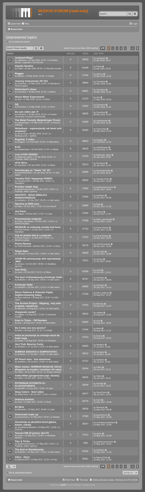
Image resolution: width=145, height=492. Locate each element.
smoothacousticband (27, 427)
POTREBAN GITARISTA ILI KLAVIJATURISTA (30, 384)
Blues (53, 92)
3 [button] (117, 48)
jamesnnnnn (23, 417)
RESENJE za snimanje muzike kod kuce (38, 227)
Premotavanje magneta (28, 218)
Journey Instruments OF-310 (31, 81)
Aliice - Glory (22, 457)
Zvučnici (18, 429)
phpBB (63, 485)
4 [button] (121, 48)
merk (20, 272)
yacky (20, 435)
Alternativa (54, 142)
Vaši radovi (55, 200)
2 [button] (112, 48)
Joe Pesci (20, 211)
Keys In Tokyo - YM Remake (31, 320)
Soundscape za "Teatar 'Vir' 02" (33, 170)
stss (19, 99)
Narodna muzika (53, 68)
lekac (20, 330)
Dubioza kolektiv (24, 399)
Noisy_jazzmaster (26, 221)
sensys (21, 264)
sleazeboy (22, 60)
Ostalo (51, 76)
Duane (20, 341)
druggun (21, 142)
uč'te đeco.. (21, 162)
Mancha (21, 308)
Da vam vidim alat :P (26, 111)
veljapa (21, 214)
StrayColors (23, 394)
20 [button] (132, 48)
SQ (16, 104)
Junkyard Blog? (24, 57)
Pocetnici (52, 341)
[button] (102, 48)
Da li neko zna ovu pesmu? (30, 327)
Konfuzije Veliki (24, 284)
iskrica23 (22, 254)
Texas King (23, 133)
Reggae (19, 73)
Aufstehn (22, 200)
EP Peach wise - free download (32, 359)
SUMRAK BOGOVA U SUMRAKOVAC (36, 351)
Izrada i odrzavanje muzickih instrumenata (36, 115)
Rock (47, 99)
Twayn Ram (21, 251)
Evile (18, 147)
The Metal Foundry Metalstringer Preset (37, 120)
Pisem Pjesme (23, 243)
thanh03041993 (25, 173)
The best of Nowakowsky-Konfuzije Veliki (38, 277)
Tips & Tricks (22, 441)
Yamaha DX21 (24, 181)
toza (19, 323)
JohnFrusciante (24, 246)
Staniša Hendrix (24, 66)
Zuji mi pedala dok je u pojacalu (33, 235)
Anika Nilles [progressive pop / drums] (37, 375)
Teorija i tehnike (54, 372)
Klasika (56, 417)
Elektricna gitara (22, 223)
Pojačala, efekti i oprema (26, 159)
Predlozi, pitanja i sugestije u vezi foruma (36, 61)
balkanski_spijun (25, 157)
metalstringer (23, 122)
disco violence (24, 297)
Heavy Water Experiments (30, 96)
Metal (55, 149)
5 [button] (125, 48)
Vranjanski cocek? (25, 312)
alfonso (21, 76)
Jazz (50, 214)
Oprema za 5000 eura (27, 203)
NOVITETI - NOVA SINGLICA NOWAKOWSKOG (31, 196)
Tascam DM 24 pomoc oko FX (32, 433)
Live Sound (51, 206)
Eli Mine (19, 407)
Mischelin (22, 409)
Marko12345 (23, 459)
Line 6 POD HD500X (26, 154)
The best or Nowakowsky (29, 449)
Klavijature (19, 183)
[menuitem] (25, 23)
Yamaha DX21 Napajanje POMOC (34, 178)
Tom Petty (20, 269)
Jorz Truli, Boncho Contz (29, 344)
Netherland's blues (25, 89)
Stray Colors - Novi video (29, 392)
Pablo (20, 68)
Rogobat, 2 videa (24, 139)
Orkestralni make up (26, 414)
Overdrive (22, 83)
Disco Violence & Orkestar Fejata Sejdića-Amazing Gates (34, 293)
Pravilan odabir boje (26, 186)
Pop (48, 378)
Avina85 (21, 388)
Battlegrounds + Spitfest (25, 136)
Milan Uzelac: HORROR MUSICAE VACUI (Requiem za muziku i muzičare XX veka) (38, 368)
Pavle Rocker (24, 229)
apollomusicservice (26, 189)
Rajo (20, 206)
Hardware (19, 232)
